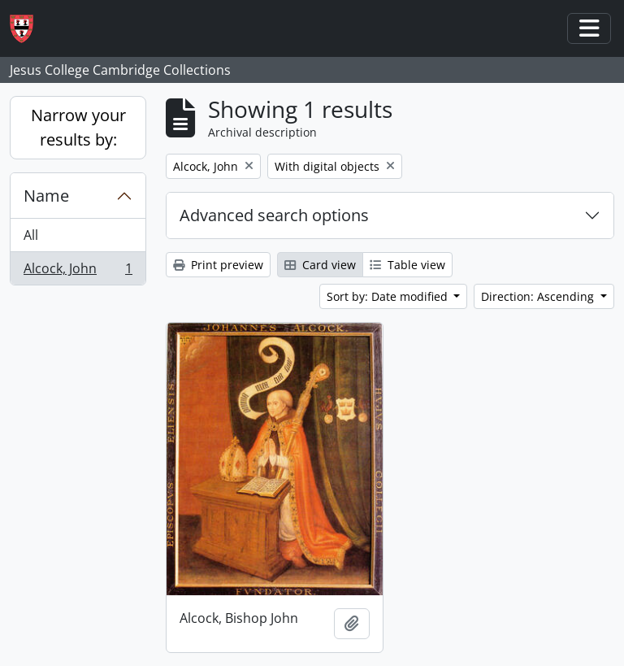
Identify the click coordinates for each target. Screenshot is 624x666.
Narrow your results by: (78, 127)
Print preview (218, 264)
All (31, 235)
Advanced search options (274, 215)
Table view (407, 264)
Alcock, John (77, 272)
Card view (320, 264)
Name (46, 196)
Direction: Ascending (539, 296)
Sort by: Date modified (389, 296)
